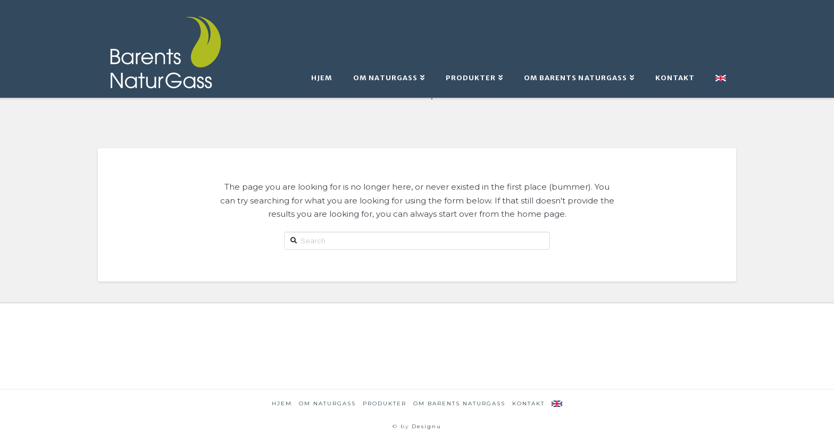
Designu (426, 426)
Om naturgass (327, 403)
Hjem (282, 403)
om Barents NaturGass (459, 403)
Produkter (384, 403)
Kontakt (528, 403)
